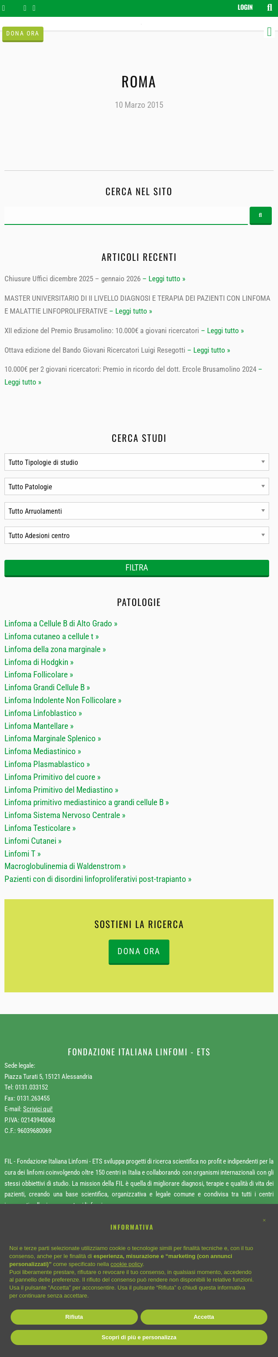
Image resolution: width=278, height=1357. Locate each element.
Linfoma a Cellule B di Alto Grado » (60, 623)
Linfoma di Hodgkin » (39, 662)
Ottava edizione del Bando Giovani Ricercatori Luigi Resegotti (94, 350)
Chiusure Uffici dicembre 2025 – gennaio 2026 (72, 278)
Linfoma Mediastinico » (42, 751)
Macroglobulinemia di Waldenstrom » (65, 866)
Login (245, 7)
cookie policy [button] (126, 1264)
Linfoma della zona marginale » (55, 649)
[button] (264, 1220)
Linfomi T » (22, 854)
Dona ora (22, 33)
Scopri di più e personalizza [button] (139, 1337)
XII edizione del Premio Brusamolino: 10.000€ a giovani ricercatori (101, 330)
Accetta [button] (204, 1317)
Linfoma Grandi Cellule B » (47, 687)
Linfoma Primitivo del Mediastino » (61, 790)
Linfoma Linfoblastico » (43, 713)
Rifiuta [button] (74, 1317)
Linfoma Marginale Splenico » (52, 738)
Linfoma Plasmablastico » (47, 764)
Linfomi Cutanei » (33, 841)
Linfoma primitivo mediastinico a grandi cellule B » (86, 802)
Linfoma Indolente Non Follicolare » (62, 700)
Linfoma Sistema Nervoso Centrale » (64, 815)
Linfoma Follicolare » (38, 674)
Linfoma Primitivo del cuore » (52, 777)
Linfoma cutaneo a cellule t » (51, 636)
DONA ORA (139, 951)
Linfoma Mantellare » (39, 726)
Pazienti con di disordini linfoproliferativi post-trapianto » (98, 879)
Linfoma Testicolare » (40, 828)
